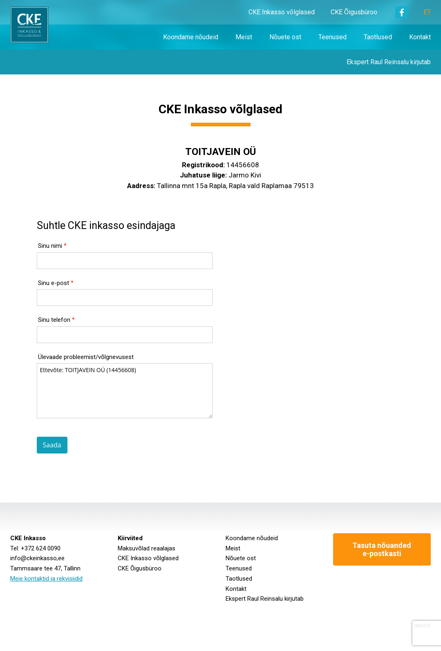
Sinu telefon (54, 319)
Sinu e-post (53, 283)
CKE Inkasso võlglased (281, 12)
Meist (233, 548)
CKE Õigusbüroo (354, 12)
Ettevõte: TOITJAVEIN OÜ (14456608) (125, 390)
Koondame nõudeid (252, 538)
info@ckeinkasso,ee (37, 558)
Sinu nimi (50, 245)
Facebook (401, 12)
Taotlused (239, 578)
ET (427, 12)
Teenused (239, 568)
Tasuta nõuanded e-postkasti (381, 549)
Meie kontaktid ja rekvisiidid (46, 578)
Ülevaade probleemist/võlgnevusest (86, 357)
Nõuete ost (241, 558)
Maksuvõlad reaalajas (146, 548)
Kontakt (236, 589)
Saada (52, 444)
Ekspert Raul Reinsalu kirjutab (265, 598)
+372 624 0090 (40, 548)
